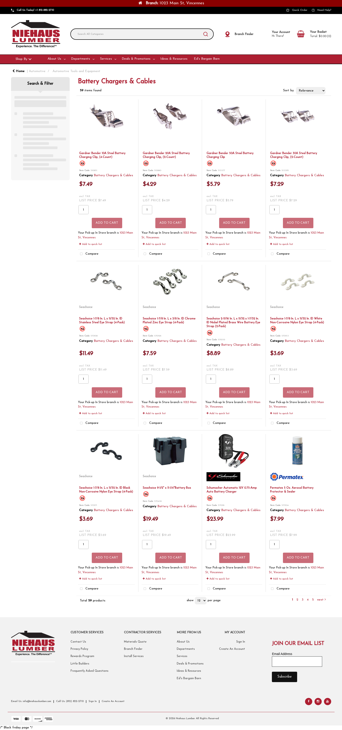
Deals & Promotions (136, 59)
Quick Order (299, 10)
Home (18, 71)
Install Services (134, 656)
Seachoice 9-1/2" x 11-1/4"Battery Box (167, 487)
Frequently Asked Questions (89, 671)
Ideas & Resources (173, 59)
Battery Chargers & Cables (113, 175)
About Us (54, 59)
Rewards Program (82, 656)
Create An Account (232, 649)
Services (106, 59)
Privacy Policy (79, 649)
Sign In (240, 642)
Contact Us (78, 642)
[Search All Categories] (142, 34)
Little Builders (80, 663)
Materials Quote (135, 642)
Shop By (21, 59)
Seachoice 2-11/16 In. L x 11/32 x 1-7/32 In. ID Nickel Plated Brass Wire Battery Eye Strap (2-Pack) (233, 322)
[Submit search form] (205, 34)
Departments (80, 59)
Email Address (282, 654)
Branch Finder (133, 649)
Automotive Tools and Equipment (76, 71)
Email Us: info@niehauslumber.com (31, 701)
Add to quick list (90, 244)
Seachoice (85, 307)
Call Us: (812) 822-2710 (70, 701)
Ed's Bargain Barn (207, 59)
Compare (88, 254)
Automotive (37, 71)
